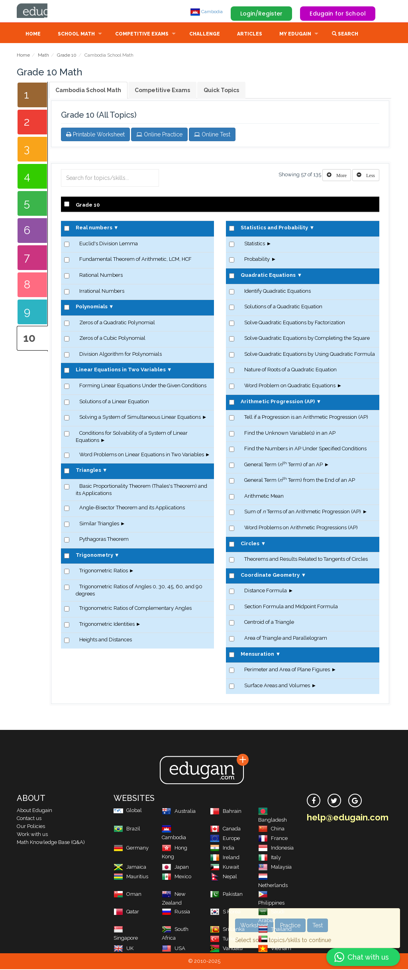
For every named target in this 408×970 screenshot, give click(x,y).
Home (33, 34)
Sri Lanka (227, 930)
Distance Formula (265, 591)
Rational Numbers (101, 276)
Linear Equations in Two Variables (121, 370)
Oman (127, 895)
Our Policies (31, 827)
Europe (225, 839)
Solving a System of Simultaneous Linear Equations (140, 418)
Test (317, 925)
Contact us (29, 819)
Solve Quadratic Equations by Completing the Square (307, 339)
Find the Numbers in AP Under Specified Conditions (305, 449)
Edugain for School (338, 14)
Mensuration (257, 655)
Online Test (212, 135)
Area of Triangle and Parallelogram (285, 639)
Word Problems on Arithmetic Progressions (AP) (301, 528)
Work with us (32, 835)
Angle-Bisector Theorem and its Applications (132, 508)
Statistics (254, 244)
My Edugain (295, 34)
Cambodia (206, 11)
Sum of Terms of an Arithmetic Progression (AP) (302, 512)
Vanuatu (226, 949)
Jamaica (130, 868)
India (222, 849)
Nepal (223, 877)
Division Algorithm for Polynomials (120, 355)
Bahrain (225, 812)
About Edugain (34, 811)
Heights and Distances (105, 640)
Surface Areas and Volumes (277, 686)
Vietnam (274, 949)
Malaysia (275, 868)
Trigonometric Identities (107, 625)
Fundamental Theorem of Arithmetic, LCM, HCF (135, 260)
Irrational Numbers (101, 292)
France (273, 839)
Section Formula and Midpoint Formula (291, 607)
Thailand (275, 930)
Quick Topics (221, 91)
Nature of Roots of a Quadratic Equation (290, 370)
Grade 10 (66, 56)
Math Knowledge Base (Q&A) (51, 843)
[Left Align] (336, 176)
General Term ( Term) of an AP (283, 465)
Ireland (224, 858)
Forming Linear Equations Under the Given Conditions (142, 386)
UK (123, 949)
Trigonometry (94, 556)
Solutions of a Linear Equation (114, 402)
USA (173, 949)
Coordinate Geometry (270, 576)
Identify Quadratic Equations (277, 292)
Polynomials (92, 307)
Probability (257, 260)
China (271, 829)
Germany (131, 849)
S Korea (225, 912)
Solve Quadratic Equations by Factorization (294, 323)
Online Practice (159, 135)
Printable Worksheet (95, 135)
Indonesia (276, 849)
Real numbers (94, 228)
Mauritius (131, 877)
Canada (225, 829)
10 (29, 338)
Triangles (88, 471)
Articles (249, 34)
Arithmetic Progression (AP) (278, 402)
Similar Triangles (99, 524)
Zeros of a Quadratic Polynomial (117, 323)
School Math (76, 34)
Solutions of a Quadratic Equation (283, 307)
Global (128, 811)
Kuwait (224, 868)
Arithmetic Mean (264, 497)
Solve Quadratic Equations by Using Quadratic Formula (309, 355)
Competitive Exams (142, 34)
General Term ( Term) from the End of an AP (299, 481)
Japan (175, 868)
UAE (270, 939)
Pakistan (226, 895)
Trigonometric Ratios (103, 571)
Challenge (204, 34)
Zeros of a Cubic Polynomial (112, 339)
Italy (269, 858)
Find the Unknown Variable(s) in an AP (289, 434)
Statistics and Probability (274, 228)
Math (43, 56)
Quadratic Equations (268, 276)
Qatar (126, 912)
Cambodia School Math (88, 91)
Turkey (224, 939)
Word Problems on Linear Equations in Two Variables (141, 455)
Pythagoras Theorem (104, 540)
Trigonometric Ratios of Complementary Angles (135, 609)
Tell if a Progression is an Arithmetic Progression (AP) (306, 418)
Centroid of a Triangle (269, 623)
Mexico (176, 877)
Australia (179, 812)
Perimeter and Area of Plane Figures (287, 670)
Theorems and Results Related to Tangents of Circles (306, 560)
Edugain (46, 12)
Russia (176, 912)
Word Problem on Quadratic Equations (289, 386)
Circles (250, 544)
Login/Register (261, 14)
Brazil (127, 829)
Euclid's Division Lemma (108, 244)
